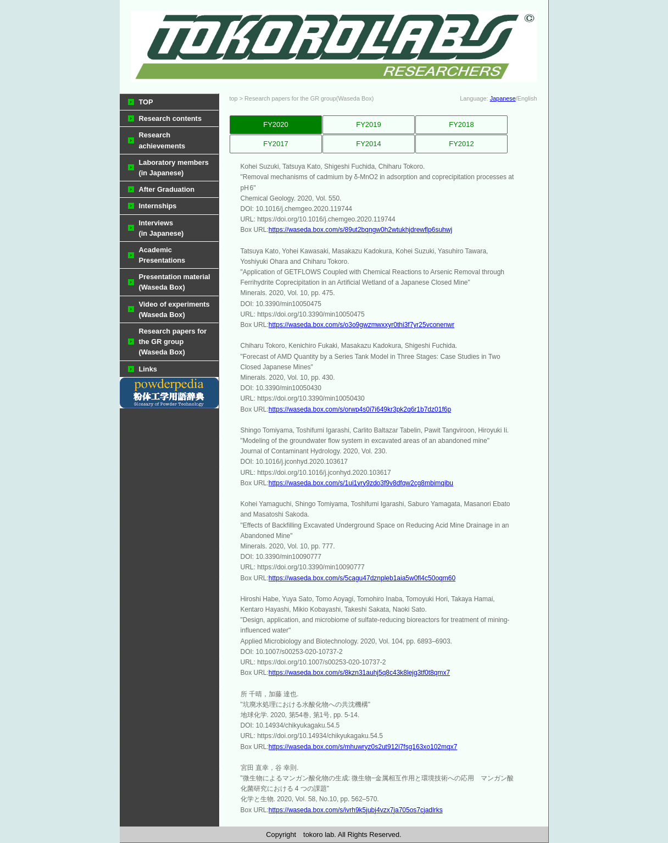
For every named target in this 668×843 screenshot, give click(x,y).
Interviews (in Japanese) (161, 228)
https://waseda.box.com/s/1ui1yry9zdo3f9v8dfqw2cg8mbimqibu (361, 483)
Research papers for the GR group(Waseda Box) (173, 341)
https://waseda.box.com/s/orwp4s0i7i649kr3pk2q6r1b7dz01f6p (360, 409)
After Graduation (167, 189)
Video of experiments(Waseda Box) (174, 309)
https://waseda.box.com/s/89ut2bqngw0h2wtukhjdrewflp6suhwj (360, 230)
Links (148, 369)
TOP (146, 102)
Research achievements (162, 140)
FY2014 (368, 144)
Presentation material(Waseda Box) (174, 282)
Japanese (503, 98)
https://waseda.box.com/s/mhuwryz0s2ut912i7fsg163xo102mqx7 (363, 747)
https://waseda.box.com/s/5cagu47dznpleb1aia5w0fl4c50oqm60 (362, 578)
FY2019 (368, 124)
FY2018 (461, 124)
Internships (158, 206)
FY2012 (461, 144)
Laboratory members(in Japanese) (174, 167)
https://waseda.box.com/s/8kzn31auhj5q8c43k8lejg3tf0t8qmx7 (359, 672)
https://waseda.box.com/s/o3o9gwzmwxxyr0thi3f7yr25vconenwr (361, 325)
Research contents (170, 118)
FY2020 (275, 124)
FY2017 (275, 144)
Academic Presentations (162, 255)
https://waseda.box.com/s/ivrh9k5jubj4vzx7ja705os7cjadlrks (356, 810)
